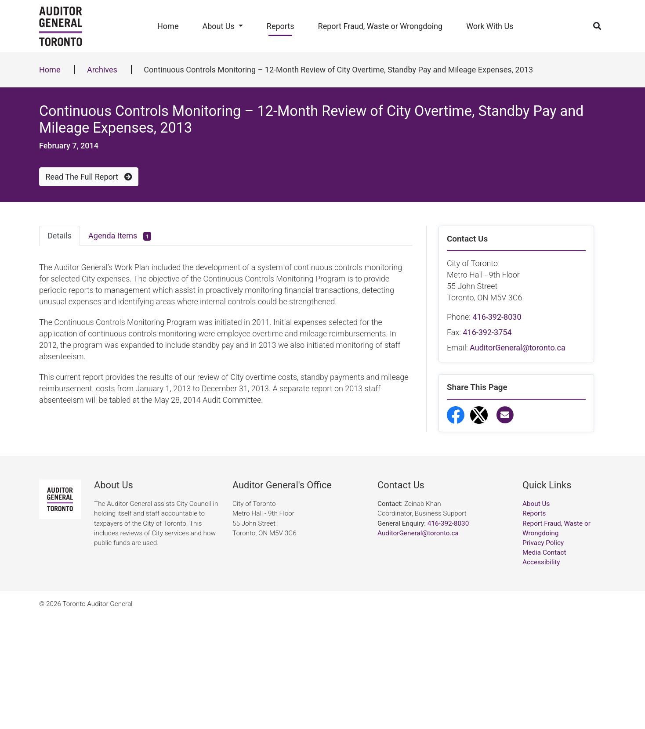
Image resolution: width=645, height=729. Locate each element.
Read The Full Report (89, 176)
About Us (218, 26)
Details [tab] (59, 235)
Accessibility (541, 675)
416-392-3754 (487, 332)
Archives (102, 69)
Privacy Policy (543, 655)
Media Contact (544, 665)
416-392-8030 (496, 316)
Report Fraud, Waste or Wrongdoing (380, 26)
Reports (280, 26)
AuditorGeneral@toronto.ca (517, 347)
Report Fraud (483, 527)
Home (167, 26)
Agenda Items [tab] (119, 236)
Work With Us (489, 26)
